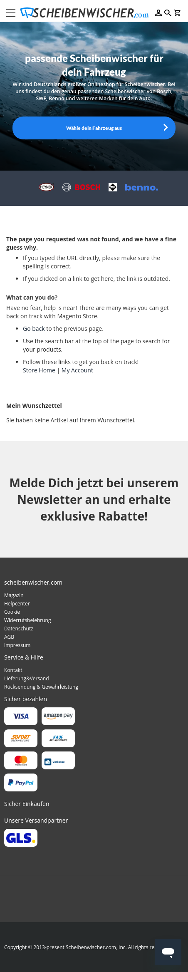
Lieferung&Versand (26, 678)
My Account (77, 370)
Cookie (12, 611)
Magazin (14, 595)
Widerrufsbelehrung (27, 620)
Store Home (39, 370)
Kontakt (13, 670)
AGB (9, 636)
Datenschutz (18, 628)
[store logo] (87, 13)
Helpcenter (17, 603)
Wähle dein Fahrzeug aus (94, 128)
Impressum (17, 645)
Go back (34, 328)
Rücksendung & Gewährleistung (41, 686)
